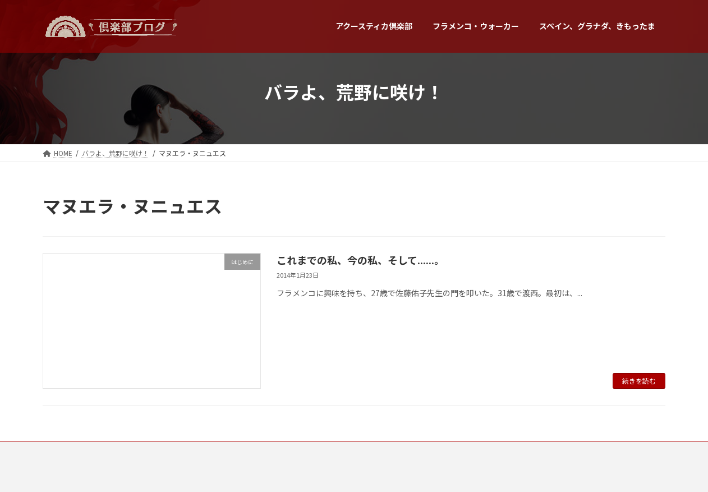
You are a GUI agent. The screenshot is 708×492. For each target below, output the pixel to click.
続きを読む (639, 380)
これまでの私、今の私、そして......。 (360, 259)
